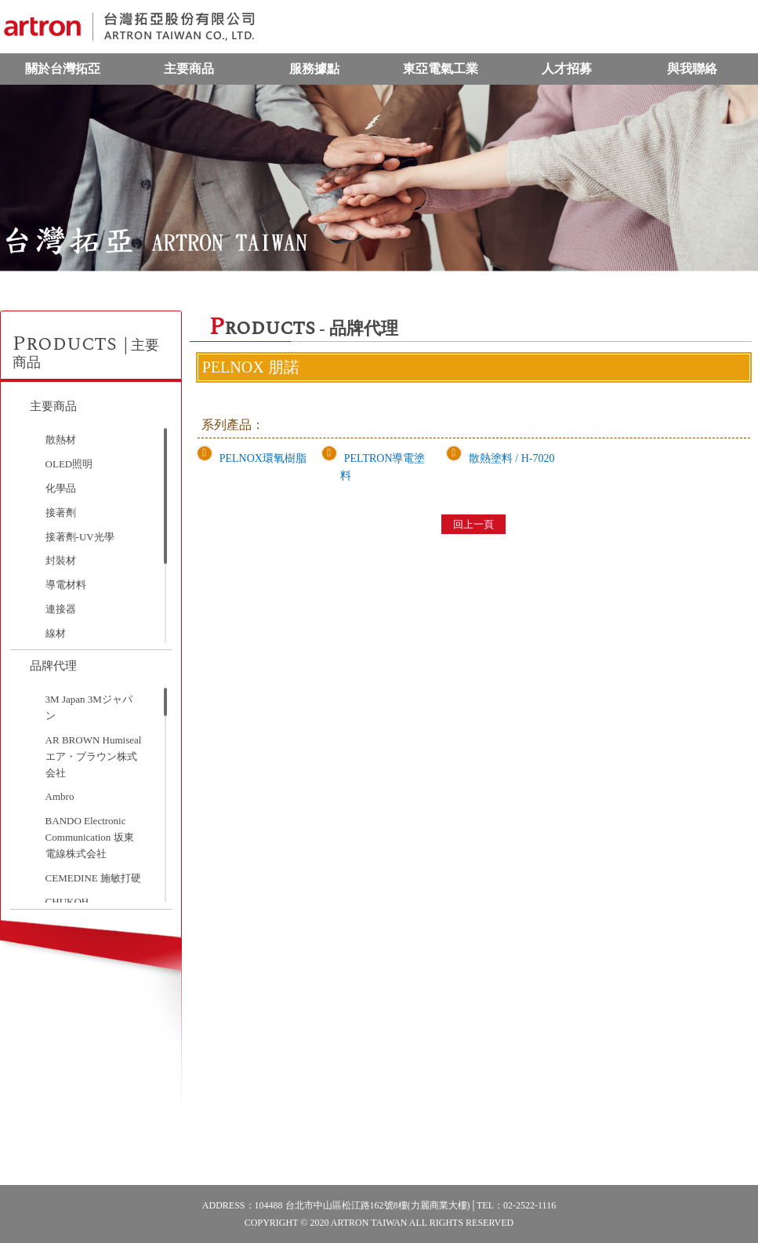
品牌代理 (53, 666)
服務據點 (314, 68)
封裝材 (60, 560)
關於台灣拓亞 (62, 68)
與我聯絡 (692, 68)
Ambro (59, 796)
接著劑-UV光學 (79, 537)
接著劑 (60, 512)
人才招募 (567, 68)
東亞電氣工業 (440, 68)
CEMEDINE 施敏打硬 (93, 878)
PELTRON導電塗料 (383, 467)
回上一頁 (473, 524)
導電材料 (65, 585)
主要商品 (189, 68)
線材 (55, 633)
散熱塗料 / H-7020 (512, 458)
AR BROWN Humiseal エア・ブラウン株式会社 (93, 756)
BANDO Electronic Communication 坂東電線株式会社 (89, 837)
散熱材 (60, 439)
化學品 (60, 488)
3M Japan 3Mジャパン (88, 707)
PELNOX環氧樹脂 (262, 458)
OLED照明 (69, 464)
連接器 (60, 609)
